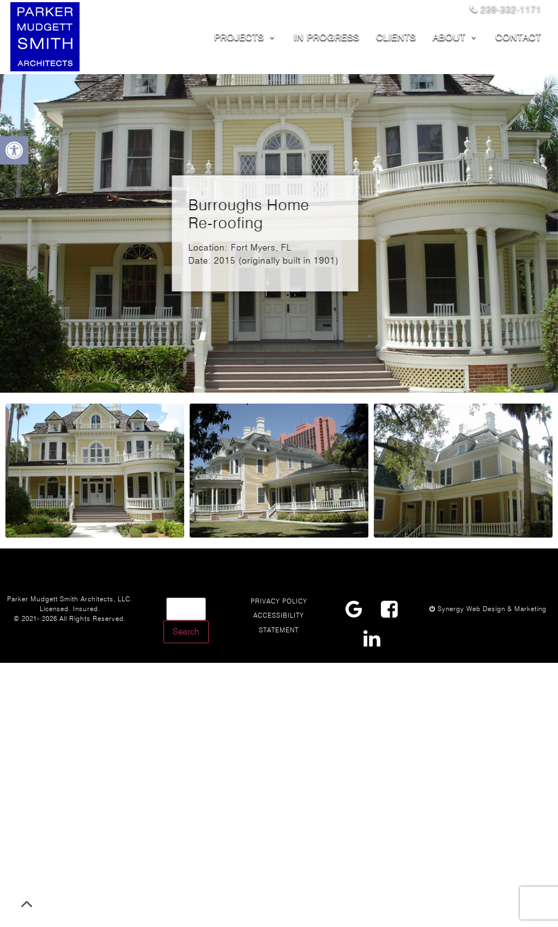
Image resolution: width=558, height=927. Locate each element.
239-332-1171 (506, 9)
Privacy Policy (279, 601)
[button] (14, 150)
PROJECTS (245, 37)
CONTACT (518, 37)
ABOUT (455, 37)
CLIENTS (396, 37)
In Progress (326, 37)
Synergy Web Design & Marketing (488, 609)
